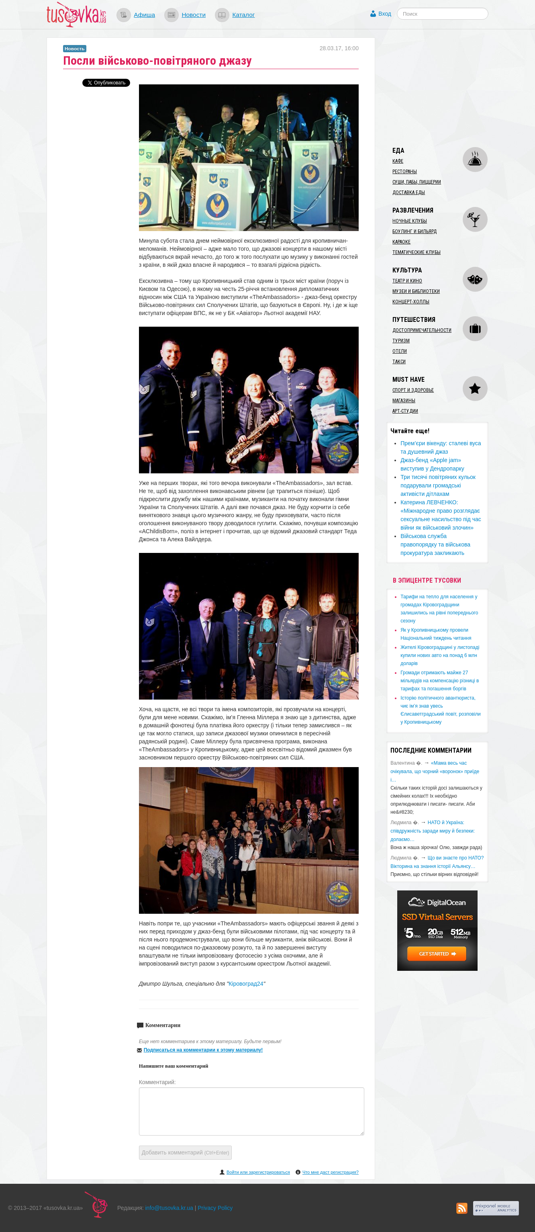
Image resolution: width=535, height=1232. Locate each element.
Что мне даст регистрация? (330, 1172)
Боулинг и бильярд (414, 231)
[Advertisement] (446, 87)
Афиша (144, 14)
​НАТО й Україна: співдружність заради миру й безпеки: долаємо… (432, 831)
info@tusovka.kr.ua (169, 1208)
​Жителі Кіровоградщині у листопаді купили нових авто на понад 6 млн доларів (439, 655)
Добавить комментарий (185, 1152)
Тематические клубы (416, 252)
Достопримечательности (421, 330)
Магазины (403, 400)
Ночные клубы (409, 221)
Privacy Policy (215, 1208)
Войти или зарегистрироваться (258, 1172)
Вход (384, 13)
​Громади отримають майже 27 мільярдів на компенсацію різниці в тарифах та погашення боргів (439, 681)
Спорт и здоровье (413, 390)
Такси (399, 361)
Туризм (401, 341)
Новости (194, 14)
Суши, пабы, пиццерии (416, 182)
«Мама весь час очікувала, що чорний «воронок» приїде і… (434, 771)
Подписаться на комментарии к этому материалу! (203, 1050)
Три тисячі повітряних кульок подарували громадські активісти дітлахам (438, 485)
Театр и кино (407, 281)
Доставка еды (408, 192)
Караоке (401, 242)
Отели (399, 351)
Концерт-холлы (410, 302)
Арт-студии (405, 411)
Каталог (243, 14)
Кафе (397, 161)
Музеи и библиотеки (416, 291)
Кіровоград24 (246, 983)
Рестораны (404, 171)
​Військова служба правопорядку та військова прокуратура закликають (435, 544)
